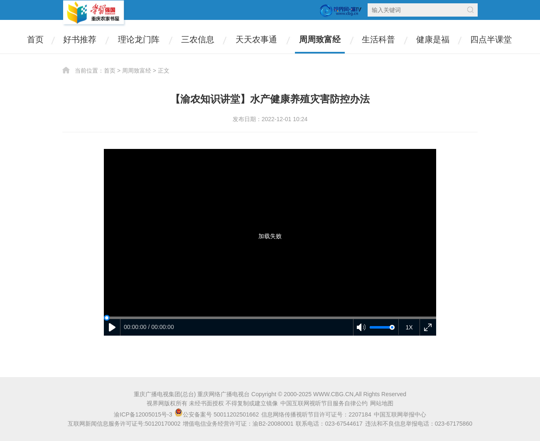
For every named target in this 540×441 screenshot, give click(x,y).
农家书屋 (94, 13)
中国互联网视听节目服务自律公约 (324, 403)
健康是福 (432, 39)
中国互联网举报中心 (400, 414)
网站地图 (381, 403)
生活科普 (378, 39)
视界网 (340, 11)
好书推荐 (79, 39)
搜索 (470, 10)
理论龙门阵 (139, 39)
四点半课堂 (491, 39)
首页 (35, 39)
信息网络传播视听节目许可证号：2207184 (316, 414)
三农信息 (197, 39)
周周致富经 (320, 39)
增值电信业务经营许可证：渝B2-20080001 (238, 423)
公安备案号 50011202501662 (217, 414)
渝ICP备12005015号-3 (143, 414)
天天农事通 (256, 39)
